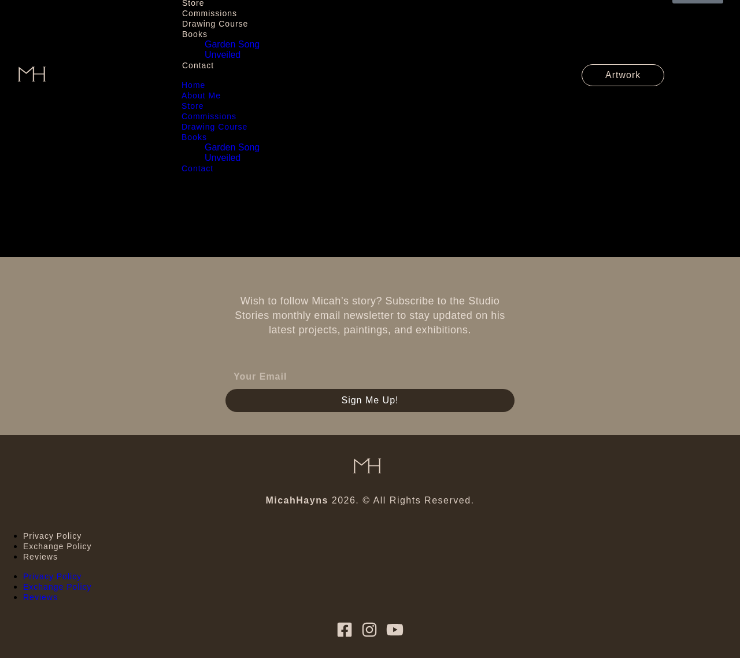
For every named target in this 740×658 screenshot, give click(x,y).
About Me (201, 95)
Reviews (40, 556)
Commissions (209, 13)
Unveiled (222, 55)
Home (193, 85)
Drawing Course (215, 23)
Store (193, 106)
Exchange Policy (57, 546)
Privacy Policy (52, 536)
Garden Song (232, 44)
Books (195, 34)
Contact (198, 65)
